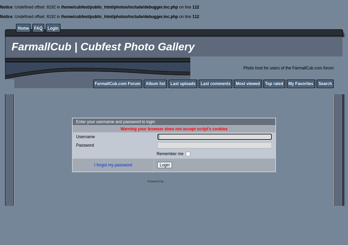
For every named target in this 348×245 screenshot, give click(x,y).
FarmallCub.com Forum (118, 83)
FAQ (38, 28)
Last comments (215, 83)
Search (325, 83)
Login (53, 28)
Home (23, 28)
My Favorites (301, 83)
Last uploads (182, 83)
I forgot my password (113, 165)
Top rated (274, 83)
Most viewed (248, 83)
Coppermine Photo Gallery (182, 181)
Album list (155, 83)
